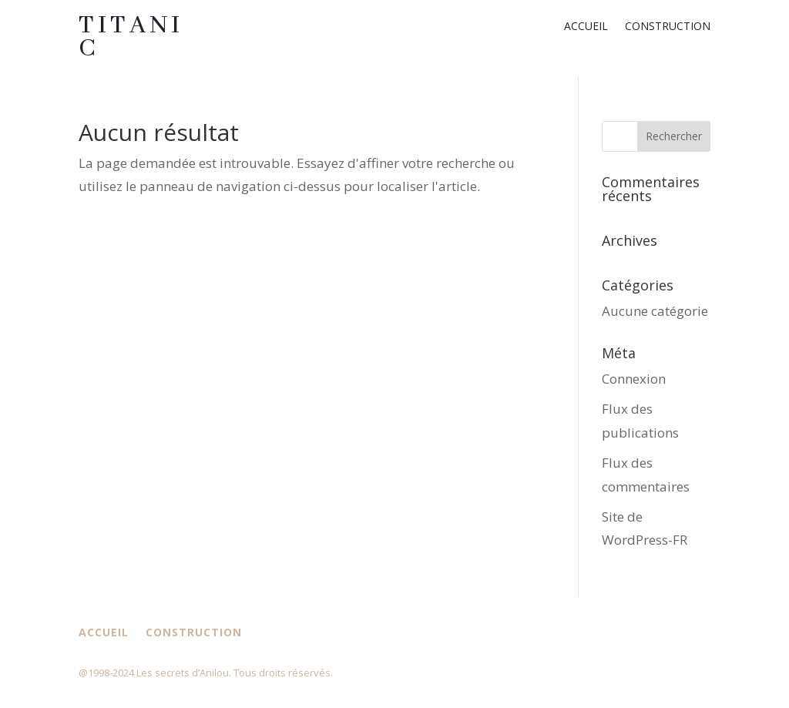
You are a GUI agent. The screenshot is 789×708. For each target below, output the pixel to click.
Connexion (634, 379)
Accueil (586, 27)
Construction (667, 27)
